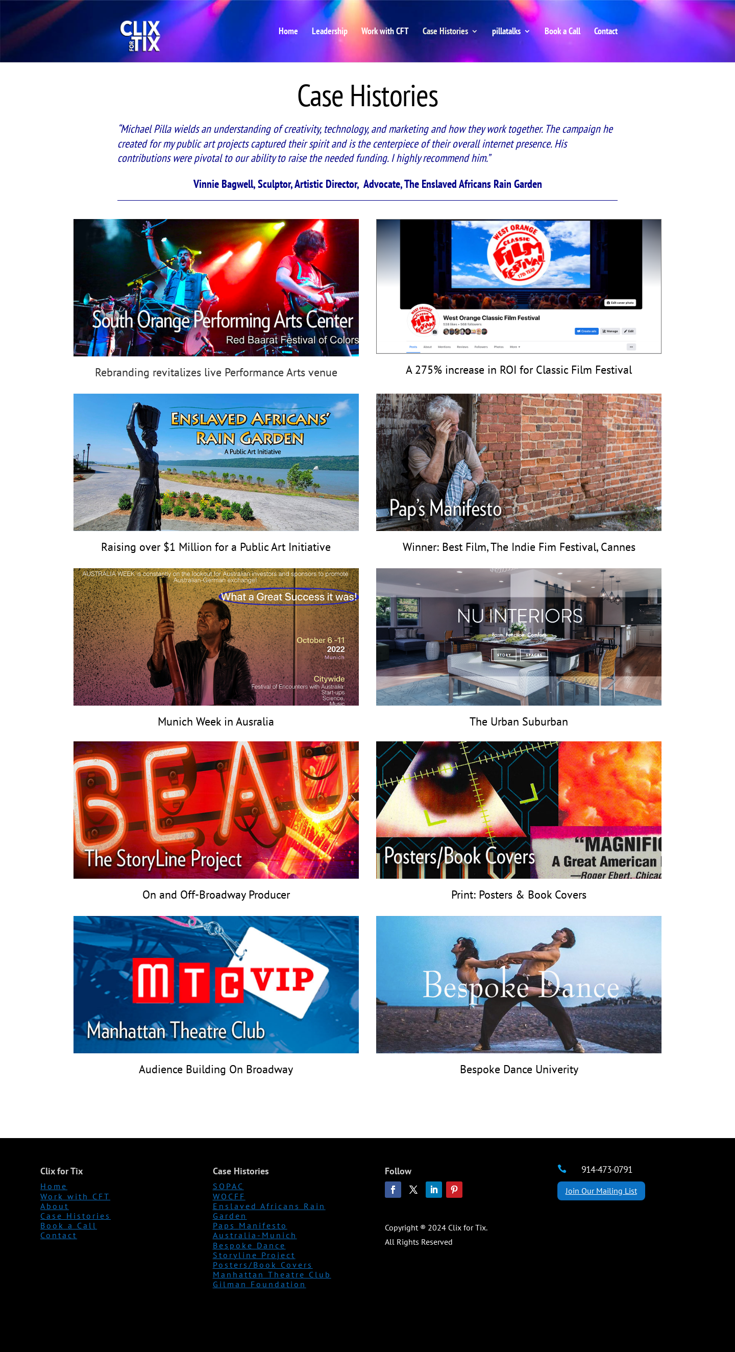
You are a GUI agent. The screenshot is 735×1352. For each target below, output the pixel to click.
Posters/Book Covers (263, 1265)
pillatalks (506, 32)
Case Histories (445, 32)
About (54, 1206)
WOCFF (229, 1196)
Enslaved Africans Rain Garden (269, 1211)
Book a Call (562, 32)
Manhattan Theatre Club (272, 1274)
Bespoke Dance (249, 1245)
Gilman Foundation (259, 1284)
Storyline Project (254, 1255)
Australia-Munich (255, 1235)
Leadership (330, 32)
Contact (606, 32)
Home (288, 32)
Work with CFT (385, 32)
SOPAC (228, 1186)
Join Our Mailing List (601, 1191)
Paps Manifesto (250, 1225)
